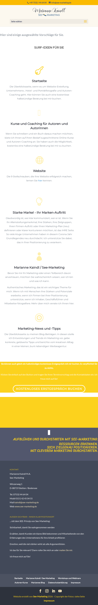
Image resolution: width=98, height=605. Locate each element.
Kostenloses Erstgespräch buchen (49, 389)
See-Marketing (40, 596)
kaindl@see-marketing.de (26, 502)
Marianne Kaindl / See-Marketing (39, 273)
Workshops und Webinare (69, 578)
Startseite (39, 81)
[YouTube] (60, 591)
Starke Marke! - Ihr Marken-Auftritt (39, 217)
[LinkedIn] (53, 591)
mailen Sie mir (65, 550)
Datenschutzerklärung (57, 582)
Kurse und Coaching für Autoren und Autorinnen (39, 127)
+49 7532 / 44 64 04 (37, 2)
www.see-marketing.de (26, 506)
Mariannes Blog (38, 582)
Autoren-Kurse (21, 582)
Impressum (75, 582)
